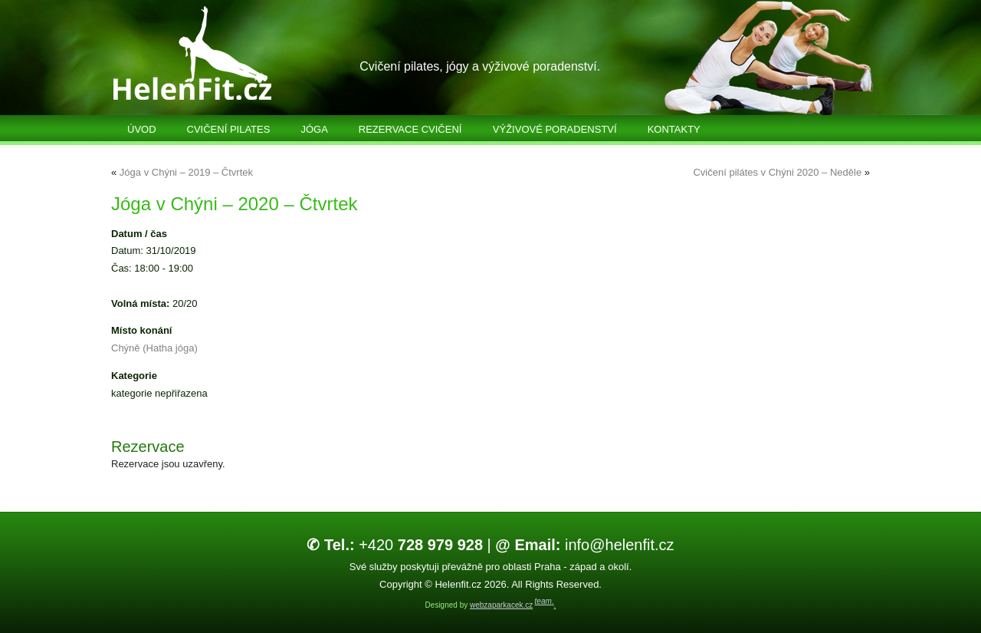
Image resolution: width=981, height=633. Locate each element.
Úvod (141, 129)
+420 (395, 544)
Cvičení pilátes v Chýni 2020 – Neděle (777, 172)
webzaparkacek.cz (501, 605)
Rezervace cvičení (410, 129)
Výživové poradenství (555, 129)
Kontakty (674, 129)
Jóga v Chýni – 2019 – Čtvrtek (186, 172)
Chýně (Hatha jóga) (154, 348)
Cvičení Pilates (229, 129)
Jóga (313, 129)
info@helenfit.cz (584, 544)
